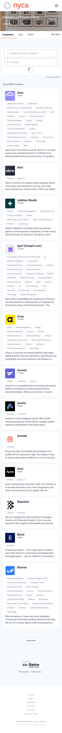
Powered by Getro (53, 77)
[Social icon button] (56, 5)
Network (31, 702)
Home (31, 695)
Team (31, 698)
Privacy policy (24, 672)
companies (8, 34)
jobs (20, 34)
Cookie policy (36, 672)
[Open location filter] (54, 62)
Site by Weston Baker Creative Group (31, 725)
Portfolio (31, 706)
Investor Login (31, 714)
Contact (31, 710)
